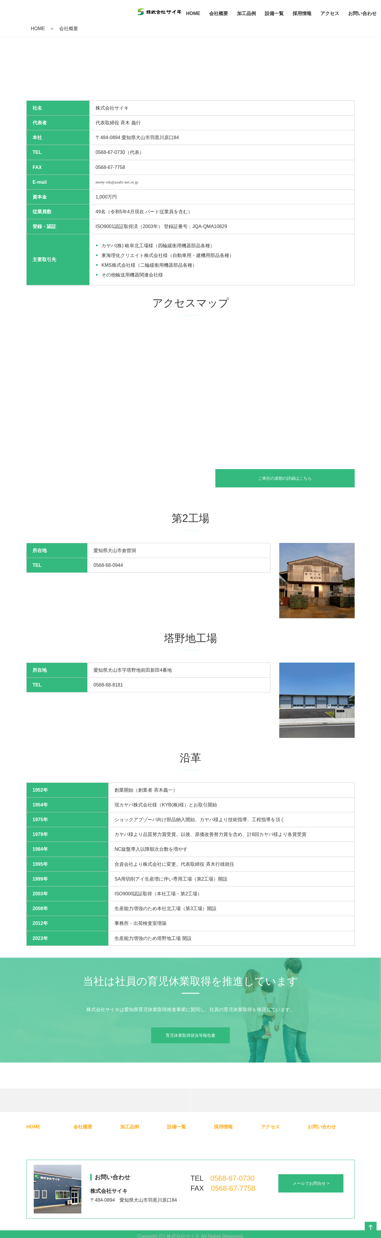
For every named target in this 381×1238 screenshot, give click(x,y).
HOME (38, 28)
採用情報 (223, 1126)
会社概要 (82, 1126)
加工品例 (129, 1126)
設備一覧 (176, 1126)
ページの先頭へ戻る (371, 1228)
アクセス (270, 1126)
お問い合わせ (322, 1126)
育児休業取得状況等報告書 (190, 1035)
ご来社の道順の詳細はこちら (289, 478)
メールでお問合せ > (311, 1183)
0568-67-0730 (232, 1178)
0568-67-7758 (233, 1188)
